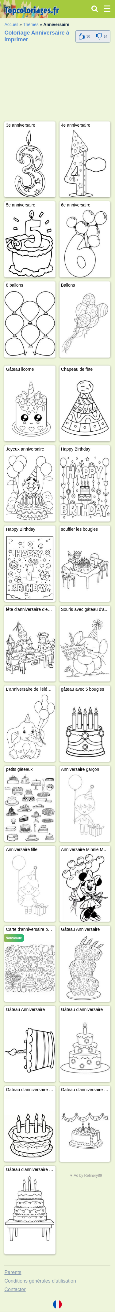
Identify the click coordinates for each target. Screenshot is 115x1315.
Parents (12, 1272)
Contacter (14, 1289)
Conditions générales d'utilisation (40, 1280)
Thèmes (31, 24)
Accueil (11, 24)
